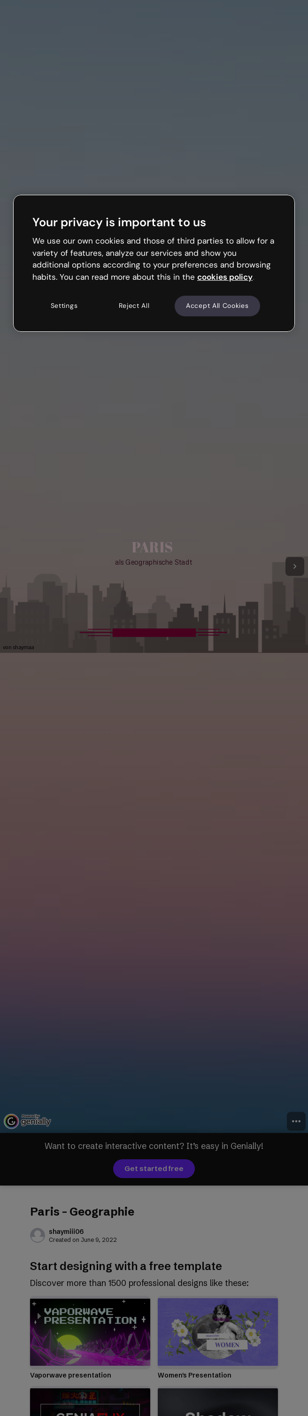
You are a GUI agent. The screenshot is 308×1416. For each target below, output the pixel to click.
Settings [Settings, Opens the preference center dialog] (64, 305)
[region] (154, 263)
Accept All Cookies (217, 305)
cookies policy (225, 277)
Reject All (134, 305)
